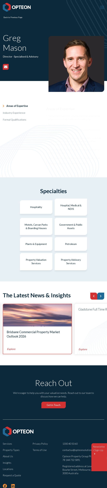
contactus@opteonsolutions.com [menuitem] (80, 434)
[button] (93, 280)
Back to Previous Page (13, 17)
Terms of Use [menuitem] (40, 434)
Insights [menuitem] (7, 446)
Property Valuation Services (36, 246)
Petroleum (88, 226)
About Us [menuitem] (8, 440)
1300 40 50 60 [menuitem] (70, 427)
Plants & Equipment (53, 226)
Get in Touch (53, 389)
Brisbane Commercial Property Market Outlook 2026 (33, 318)
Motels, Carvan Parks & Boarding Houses (87, 207)
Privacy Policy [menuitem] (40, 427)
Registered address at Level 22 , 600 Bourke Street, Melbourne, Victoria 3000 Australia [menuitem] (82, 454)
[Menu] (102, 7)
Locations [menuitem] (8, 453)
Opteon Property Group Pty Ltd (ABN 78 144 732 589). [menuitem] (82, 442)
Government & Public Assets (19, 226)
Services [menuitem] (7, 427)
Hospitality (19, 207)
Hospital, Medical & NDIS (53, 207)
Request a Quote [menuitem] (12, 459)
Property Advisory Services (71, 246)
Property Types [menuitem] (11, 434)
